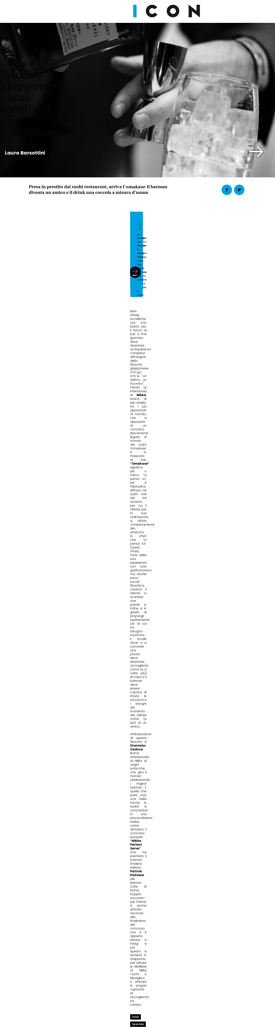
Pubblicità (176, 999)
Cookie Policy (127, 999)
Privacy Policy (101, 999)
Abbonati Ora (195, 908)
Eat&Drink (42, 749)
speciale (50, 517)
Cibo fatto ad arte (196, 762)
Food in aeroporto (48, 762)
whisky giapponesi (75, 517)
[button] (256, 151)
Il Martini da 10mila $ (125, 762)
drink (34, 517)
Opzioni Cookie (153, 999)
